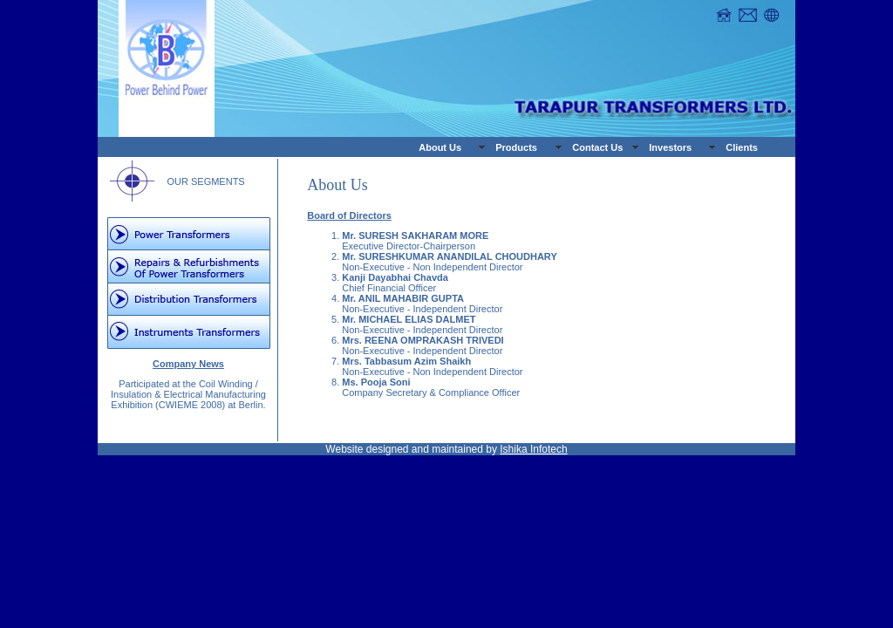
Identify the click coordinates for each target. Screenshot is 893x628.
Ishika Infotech (533, 449)
